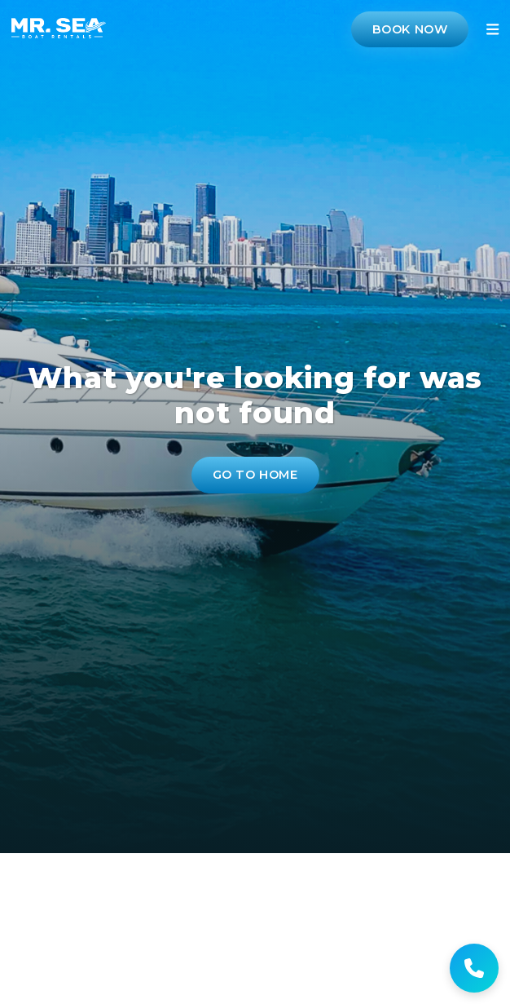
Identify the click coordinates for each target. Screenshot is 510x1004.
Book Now (410, 29)
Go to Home (255, 474)
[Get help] (474, 968)
